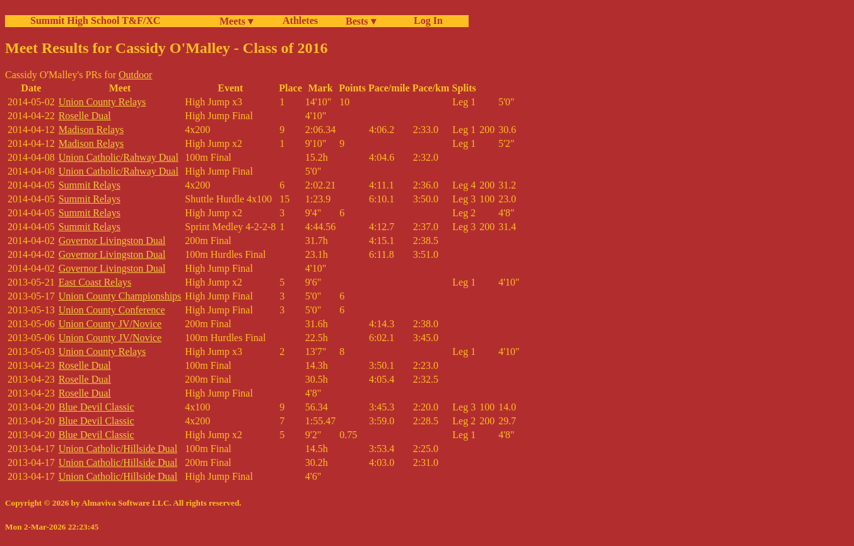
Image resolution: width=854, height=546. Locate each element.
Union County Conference (112, 310)
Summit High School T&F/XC (95, 20)
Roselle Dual (85, 115)
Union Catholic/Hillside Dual (118, 448)
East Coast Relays (95, 282)
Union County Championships (120, 296)
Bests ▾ (361, 21)
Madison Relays (91, 129)
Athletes (300, 20)
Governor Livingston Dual (112, 240)
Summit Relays (89, 185)
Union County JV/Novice (110, 323)
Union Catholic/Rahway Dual (118, 157)
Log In (426, 20)
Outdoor (135, 74)
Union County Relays (102, 101)
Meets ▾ (236, 21)
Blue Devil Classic (96, 407)
